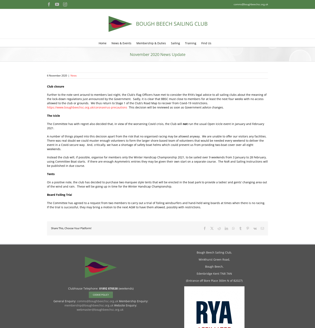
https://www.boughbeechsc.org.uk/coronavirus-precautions (87, 107)
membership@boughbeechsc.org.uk (88, 305)
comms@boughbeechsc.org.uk (251, 4)
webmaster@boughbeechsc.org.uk (100, 309)
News (74, 75)
